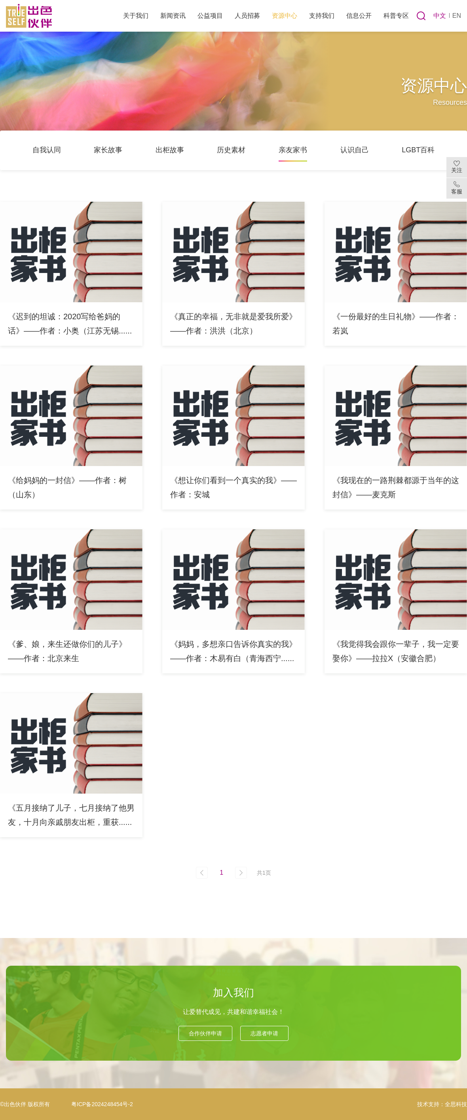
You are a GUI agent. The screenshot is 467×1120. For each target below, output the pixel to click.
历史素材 (231, 150)
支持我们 (321, 15)
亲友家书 (293, 150)
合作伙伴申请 (205, 1033)
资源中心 (284, 15)
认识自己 (354, 150)
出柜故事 (170, 150)
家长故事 (108, 150)
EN (456, 15)
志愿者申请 (264, 1033)
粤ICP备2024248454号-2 (102, 1104)
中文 (439, 15)
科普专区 (396, 15)
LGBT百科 (418, 150)
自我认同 (46, 150)
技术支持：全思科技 (442, 1104)
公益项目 (210, 15)
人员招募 (247, 15)
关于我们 (135, 15)
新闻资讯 (173, 15)
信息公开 (359, 15)
